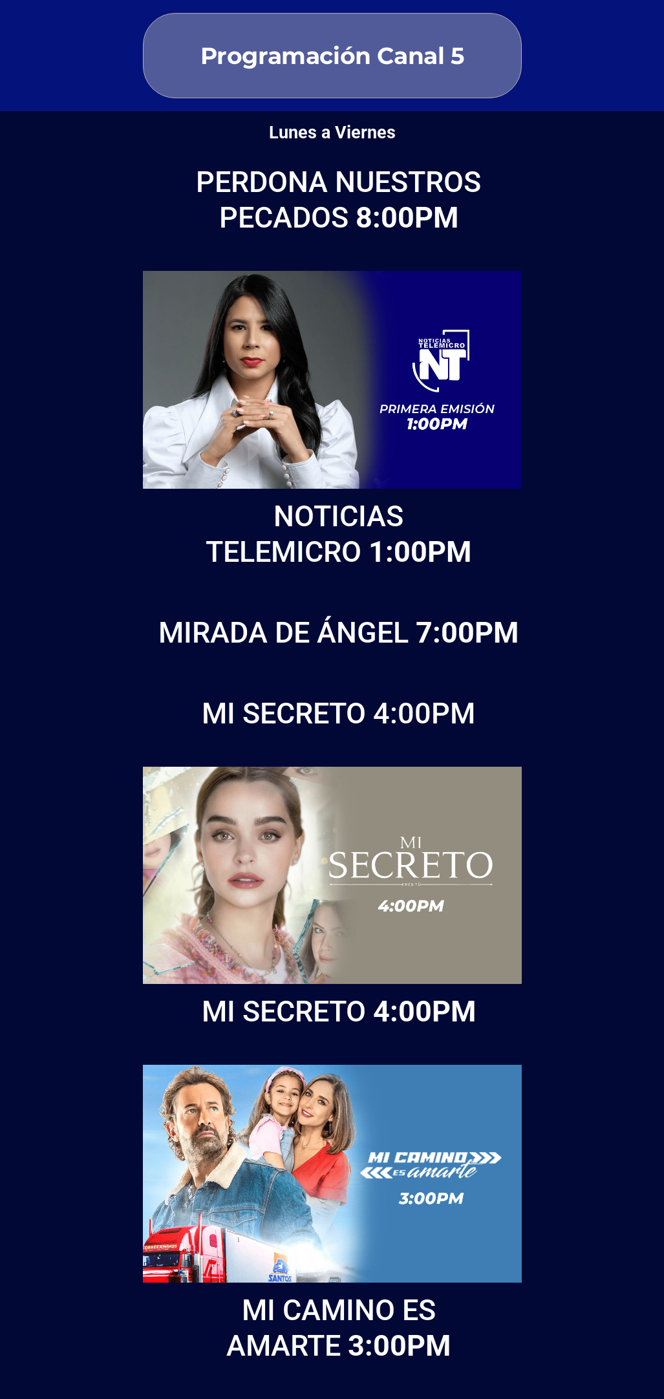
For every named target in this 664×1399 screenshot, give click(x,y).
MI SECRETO (339, 1011)
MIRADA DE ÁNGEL (338, 632)
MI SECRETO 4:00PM (338, 713)
